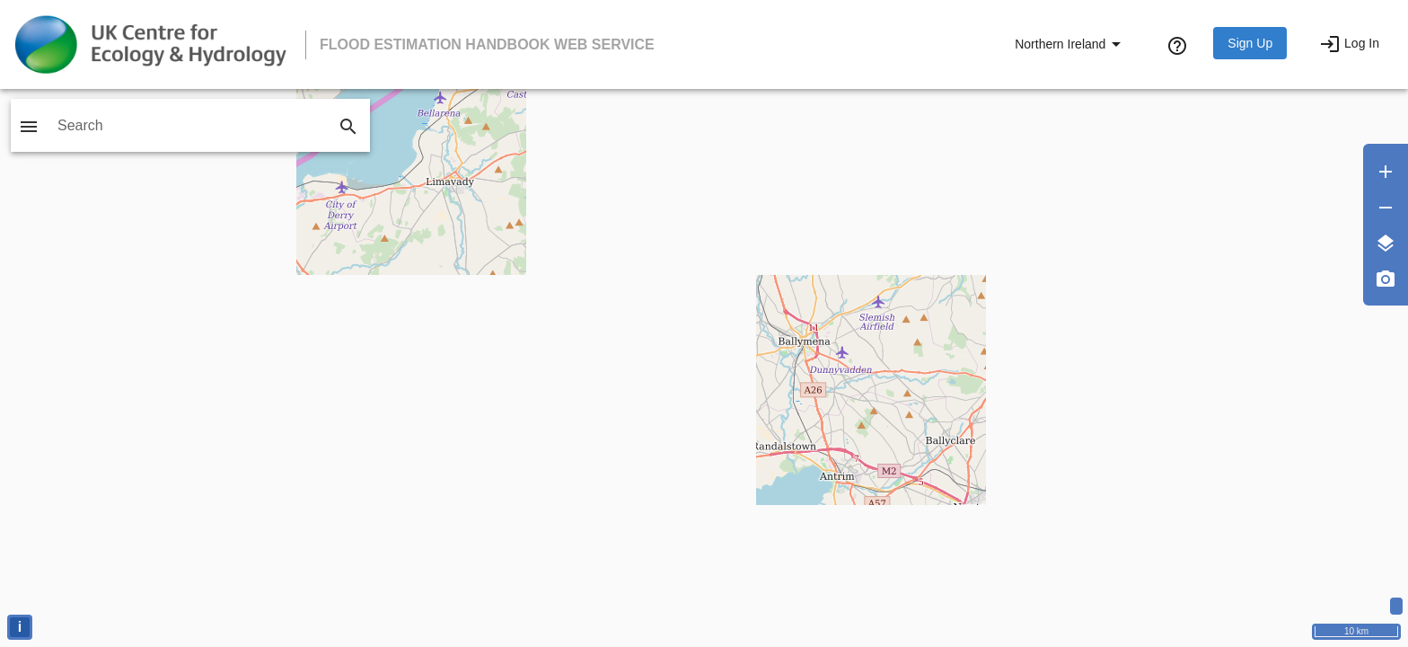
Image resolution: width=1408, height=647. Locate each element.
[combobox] (197, 133)
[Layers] (1386, 243)
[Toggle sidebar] (29, 126)
